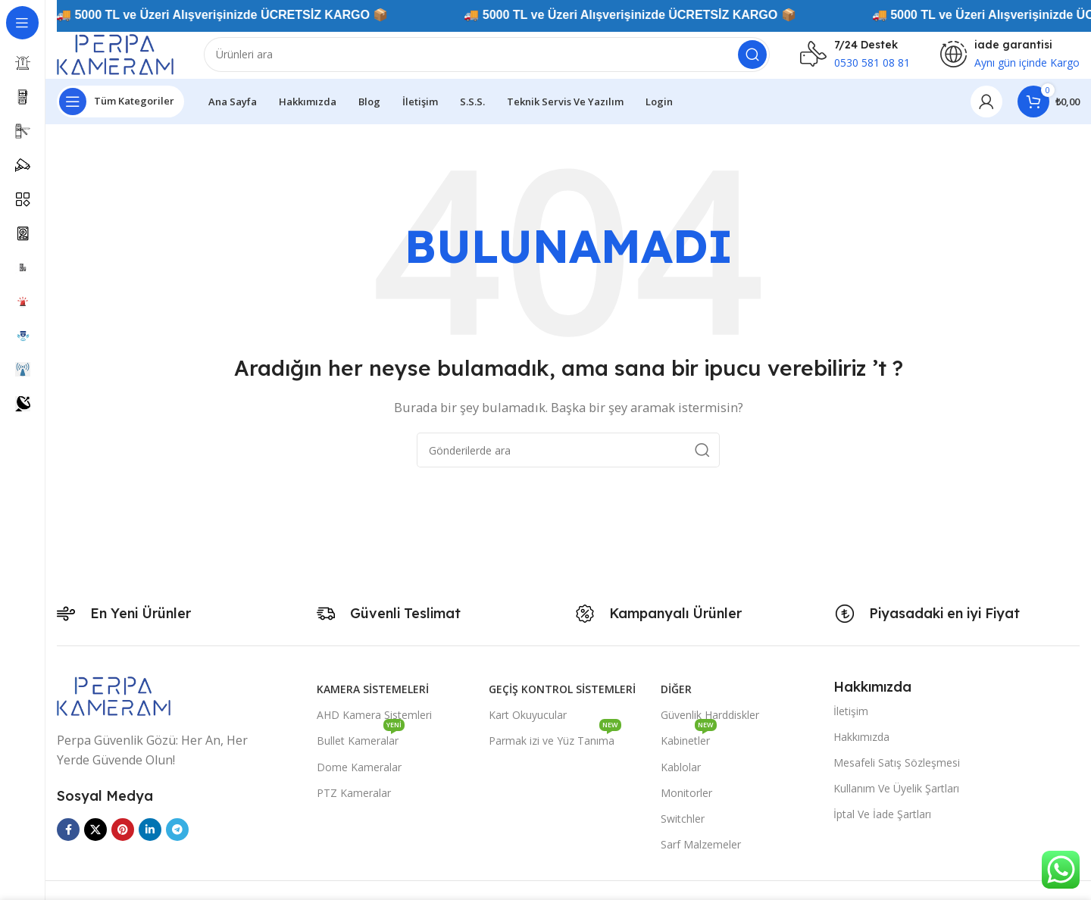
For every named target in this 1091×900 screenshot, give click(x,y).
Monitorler (686, 805)
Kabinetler (689, 750)
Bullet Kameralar (361, 750)
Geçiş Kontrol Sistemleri (562, 701)
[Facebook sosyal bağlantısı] (68, 841)
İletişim (850, 723)
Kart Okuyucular (528, 727)
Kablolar (681, 779)
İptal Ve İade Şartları (882, 827)
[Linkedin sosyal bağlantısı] (150, 841)
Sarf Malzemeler (701, 856)
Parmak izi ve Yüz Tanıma (555, 750)
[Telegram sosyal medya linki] (177, 841)
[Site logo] (132, 59)
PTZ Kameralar (354, 805)
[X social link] (95, 841)
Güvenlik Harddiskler (710, 727)
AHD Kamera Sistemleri (374, 727)
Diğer (676, 701)
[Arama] (504, 60)
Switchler (683, 830)
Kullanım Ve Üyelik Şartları (896, 800)
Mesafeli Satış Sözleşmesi (896, 774)
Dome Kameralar (359, 779)
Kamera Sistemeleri (373, 701)
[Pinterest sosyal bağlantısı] (122, 841)
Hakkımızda (861, 749)
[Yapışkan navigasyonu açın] (120, 113)
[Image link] (113, 706)
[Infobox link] (855, 60)
